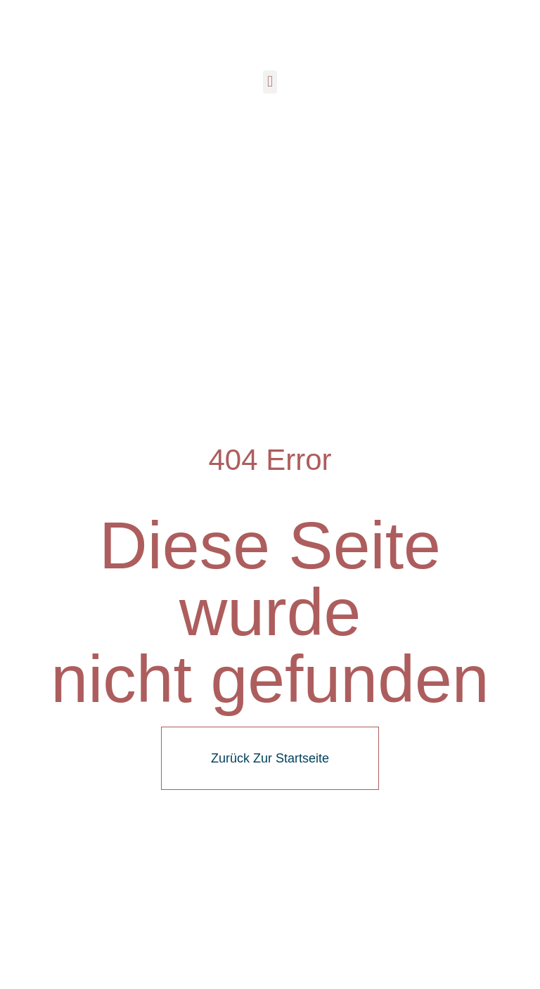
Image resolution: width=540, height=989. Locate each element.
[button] (269, 82)
